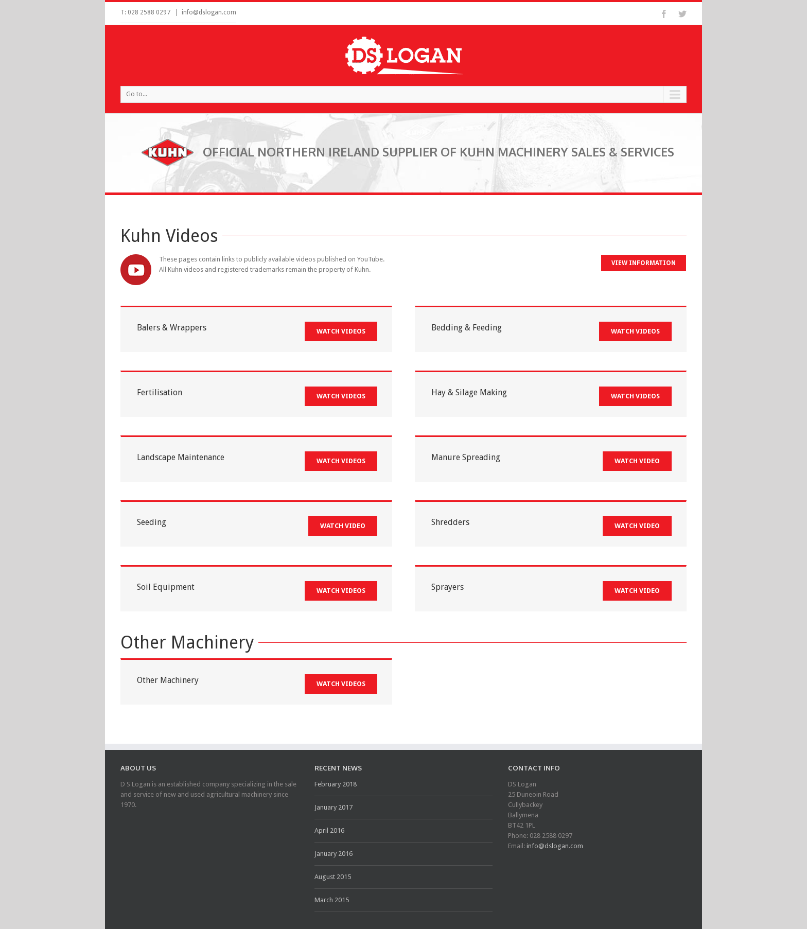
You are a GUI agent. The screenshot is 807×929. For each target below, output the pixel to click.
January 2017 (333, 807)
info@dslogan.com (209, 12)
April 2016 (329, 830)
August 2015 (332, 877)
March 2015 (331, 900)
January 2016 (333, 853)
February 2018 (335, 784)
